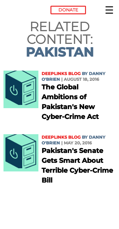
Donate (68, 9)
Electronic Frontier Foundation (20, 11)
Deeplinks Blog (61, 73)
